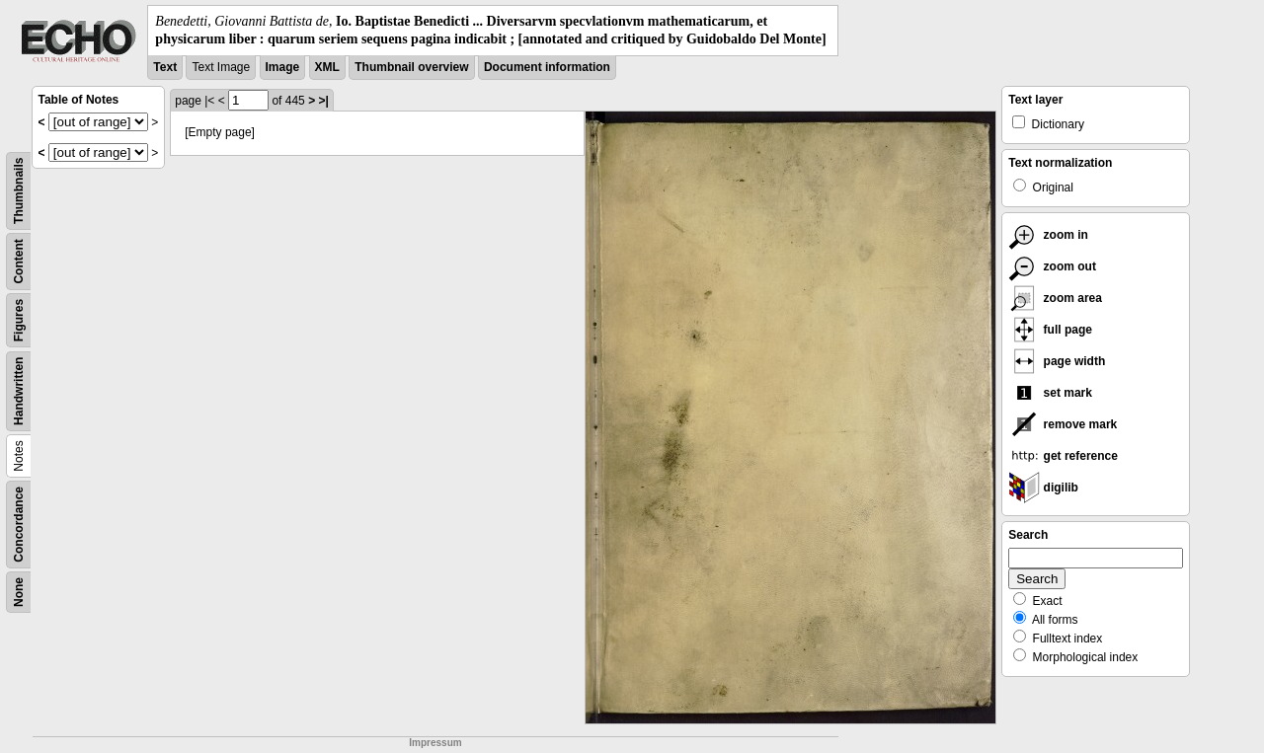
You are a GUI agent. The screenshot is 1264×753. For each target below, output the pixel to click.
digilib (1043, 487)
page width (1056, 361)
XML (327, 67)
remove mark (1062, 424)
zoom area (1055, 298)
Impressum (435, 742)
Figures (19, 320)
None (19, 592)
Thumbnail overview (411, 67)
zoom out (1052, 266)
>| (323, 101)
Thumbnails (19, 191)
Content (19, 262)
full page (1050, 330)
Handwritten (19, 391)
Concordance (19, 525)
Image (283, 67)
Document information (547, 67)
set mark (1050, 393)
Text (165, 67)
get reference (1063, 456)
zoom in (1048, 235)
